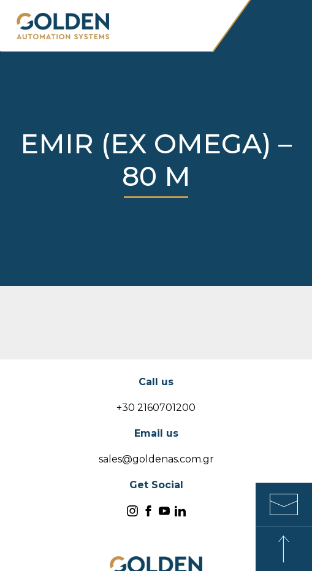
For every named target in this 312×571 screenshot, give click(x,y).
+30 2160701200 (156, 407)
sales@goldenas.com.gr (156, 459)
